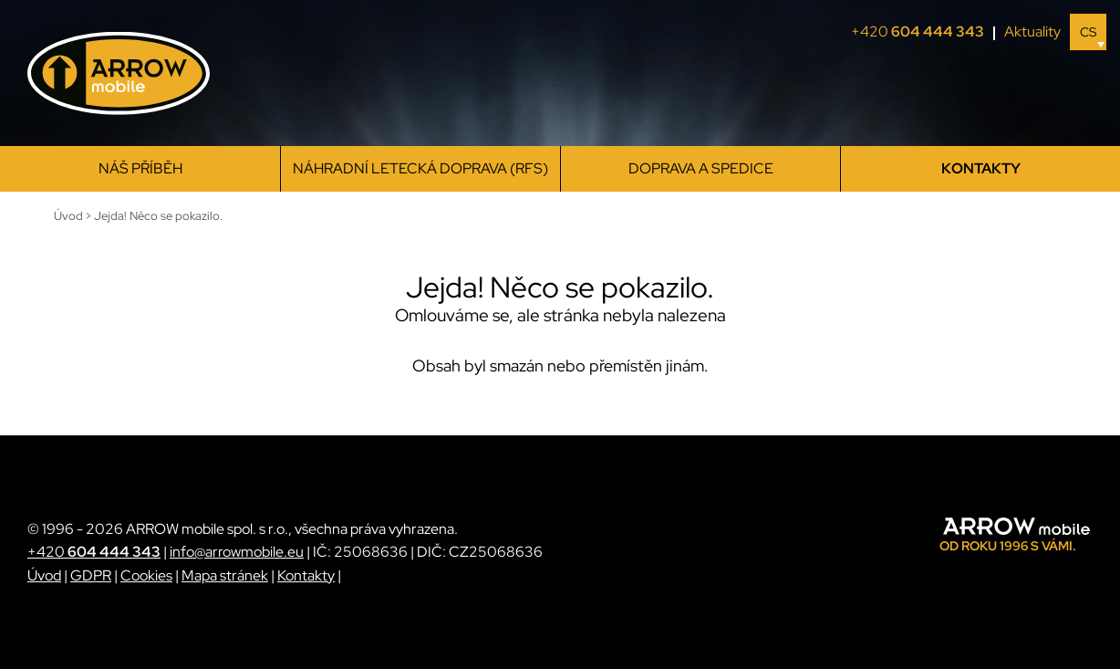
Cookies (146, 575)
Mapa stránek (224, 575)
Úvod (44, 575)
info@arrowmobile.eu (237, 551)
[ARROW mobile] (118, 73)
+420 (923, 32)
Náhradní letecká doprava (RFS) (420, 168)
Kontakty (981, 168)
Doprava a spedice (700, 168)
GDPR (90, 575)
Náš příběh (140, 168)
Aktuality (1032, 31)
